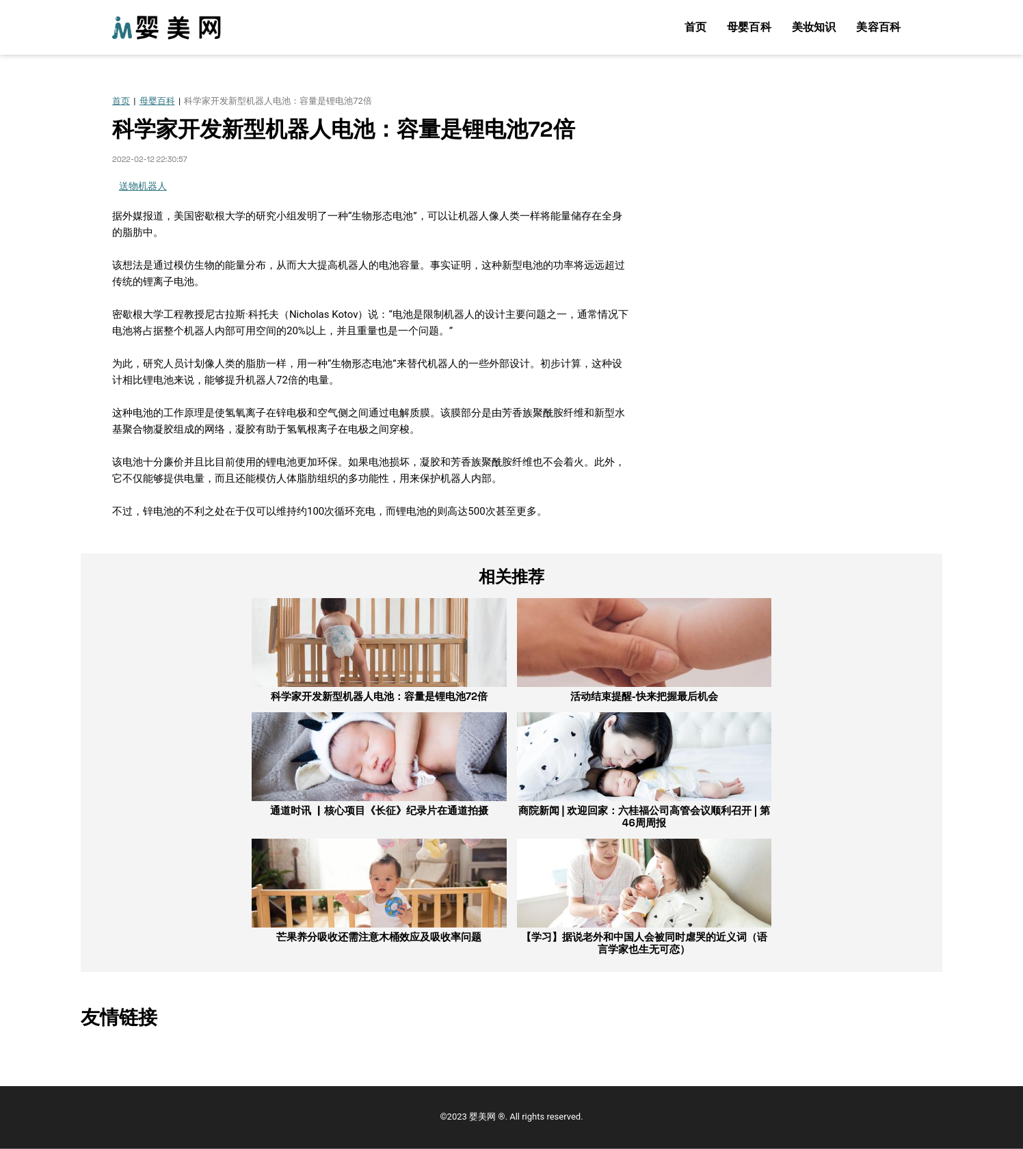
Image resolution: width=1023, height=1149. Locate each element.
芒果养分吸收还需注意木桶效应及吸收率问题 (378, 936)
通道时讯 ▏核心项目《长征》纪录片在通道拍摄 (379, 810)
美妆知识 (814, 27)
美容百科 (878, 27)
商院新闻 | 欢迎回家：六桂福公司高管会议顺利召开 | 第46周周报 (644, 816)
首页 (695, 27)
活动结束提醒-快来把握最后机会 (644, 696)
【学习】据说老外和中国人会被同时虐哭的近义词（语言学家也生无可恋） (644, 943)
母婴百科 (749, 27)
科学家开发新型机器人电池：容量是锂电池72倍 (379, 696)
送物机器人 (143, 185)
